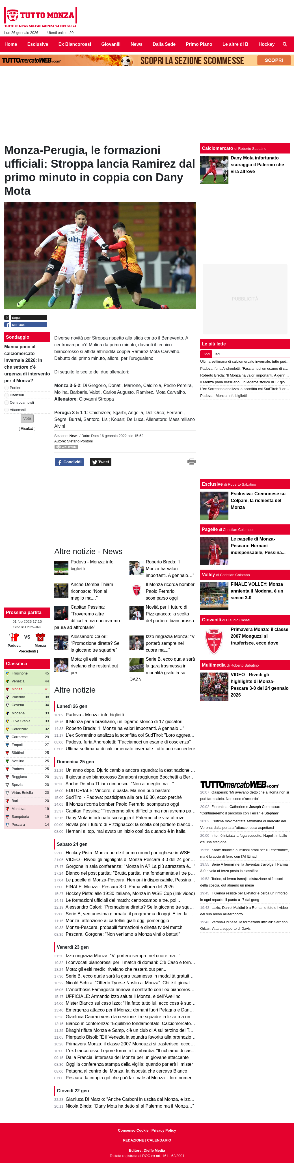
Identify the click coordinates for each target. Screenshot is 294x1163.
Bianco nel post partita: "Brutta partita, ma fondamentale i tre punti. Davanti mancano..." (153, 873)
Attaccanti (18, 410)
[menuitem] (284, 44)
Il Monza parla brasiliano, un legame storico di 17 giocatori (124, 721)
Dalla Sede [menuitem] (164, 44)
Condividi (69, 462)
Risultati (27, 428)
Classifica (16, 663)
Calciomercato (217, 148)
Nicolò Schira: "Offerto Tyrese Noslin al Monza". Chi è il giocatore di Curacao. (143, 982)
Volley (208, 574)
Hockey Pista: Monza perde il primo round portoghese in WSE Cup (133, 852)
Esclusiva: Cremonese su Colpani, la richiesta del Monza (258, 500)
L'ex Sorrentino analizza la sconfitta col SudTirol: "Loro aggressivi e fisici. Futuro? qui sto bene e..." (165, 735)
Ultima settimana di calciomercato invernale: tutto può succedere (130, 748)
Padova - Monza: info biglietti (95, 714)
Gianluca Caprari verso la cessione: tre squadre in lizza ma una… (131, 1016)
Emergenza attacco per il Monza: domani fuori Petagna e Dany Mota (134, 1010)
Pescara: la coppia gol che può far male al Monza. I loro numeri (129, 1077)
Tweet (100, 462)
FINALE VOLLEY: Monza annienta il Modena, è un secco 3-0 (257, 591)
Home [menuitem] (11, 44)
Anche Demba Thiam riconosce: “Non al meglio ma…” (92, 591)
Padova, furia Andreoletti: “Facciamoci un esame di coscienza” (128, 742)
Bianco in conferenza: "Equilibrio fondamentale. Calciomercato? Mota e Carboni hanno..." (155, 1023)
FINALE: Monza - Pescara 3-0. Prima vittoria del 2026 (120, 886)
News (73, 436)
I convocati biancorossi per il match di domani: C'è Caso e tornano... (134, 962)
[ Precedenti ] (27, 651)
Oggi (206, 354)
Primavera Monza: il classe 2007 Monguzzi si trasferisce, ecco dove (134, 1043)
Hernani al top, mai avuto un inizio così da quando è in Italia (125, 831)
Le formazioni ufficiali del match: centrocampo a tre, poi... (123, 900)
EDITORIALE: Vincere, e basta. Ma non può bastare (118, 790)
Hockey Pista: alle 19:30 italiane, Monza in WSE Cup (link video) (130, 893)
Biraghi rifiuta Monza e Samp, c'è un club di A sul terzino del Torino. (133, 1030)
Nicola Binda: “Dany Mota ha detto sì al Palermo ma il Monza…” (130, 1106)
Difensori (17, 395)
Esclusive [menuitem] (37, 44)
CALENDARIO (159, 1140)
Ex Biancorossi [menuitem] (75, 44)
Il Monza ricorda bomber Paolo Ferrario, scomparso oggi (170, 591)
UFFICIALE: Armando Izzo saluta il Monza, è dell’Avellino (123, 996)
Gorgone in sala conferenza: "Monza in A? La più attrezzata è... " (131, 866)
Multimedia (214, 665)
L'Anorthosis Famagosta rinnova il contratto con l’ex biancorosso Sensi (136, 989)
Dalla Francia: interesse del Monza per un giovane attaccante (127, 1057)
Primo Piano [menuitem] (199, 44)
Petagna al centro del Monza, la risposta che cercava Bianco (126, 1071)
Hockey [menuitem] (267, 44)
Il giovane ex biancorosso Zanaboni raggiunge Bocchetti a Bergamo (134, 777)
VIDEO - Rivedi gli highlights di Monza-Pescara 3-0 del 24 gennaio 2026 (138, 859)
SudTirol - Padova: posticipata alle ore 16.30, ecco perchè (124, 797)
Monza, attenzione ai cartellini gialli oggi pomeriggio (117, 920)
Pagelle (210, 529)
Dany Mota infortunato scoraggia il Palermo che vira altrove (125, 817)
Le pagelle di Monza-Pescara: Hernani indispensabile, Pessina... (130, 879)
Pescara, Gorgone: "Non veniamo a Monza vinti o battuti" (123, 934)
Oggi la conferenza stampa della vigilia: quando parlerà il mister (129, 1064)
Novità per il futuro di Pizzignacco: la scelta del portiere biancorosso (170, 614)
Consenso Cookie (133, 1130)
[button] (27, 418)
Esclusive (212, 484)
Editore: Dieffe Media (147, 1150)
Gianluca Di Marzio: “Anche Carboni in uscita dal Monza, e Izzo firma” (136, 1099)
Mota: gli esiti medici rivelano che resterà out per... (94, 666)
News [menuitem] (136, 44)
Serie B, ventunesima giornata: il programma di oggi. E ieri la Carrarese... (139, 913)
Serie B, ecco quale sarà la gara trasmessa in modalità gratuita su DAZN (138, 976)
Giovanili (211, 619)
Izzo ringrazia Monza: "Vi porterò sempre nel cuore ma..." (171, 643)
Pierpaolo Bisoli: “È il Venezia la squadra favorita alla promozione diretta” (139, 1037)
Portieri (15, 388)
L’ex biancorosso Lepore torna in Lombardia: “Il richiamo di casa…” (133, 1050)
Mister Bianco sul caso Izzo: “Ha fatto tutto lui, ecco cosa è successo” (135, 1003)
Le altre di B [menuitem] (235, 44)
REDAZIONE (133, 1140)
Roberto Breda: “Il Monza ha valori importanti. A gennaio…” (170, 568)
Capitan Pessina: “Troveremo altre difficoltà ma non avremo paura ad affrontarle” (146, 811)
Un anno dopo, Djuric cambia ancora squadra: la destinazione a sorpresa (139, 770)
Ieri (217, 354)
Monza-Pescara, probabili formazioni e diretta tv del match (124, 927)
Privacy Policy (164, 1130)
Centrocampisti (22, 402)
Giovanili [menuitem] (111, 44)
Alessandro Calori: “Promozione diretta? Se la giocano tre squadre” (95, 643)
